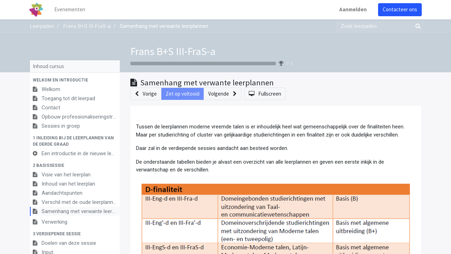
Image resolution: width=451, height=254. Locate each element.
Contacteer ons (399, 9)
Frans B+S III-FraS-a (173, 51)
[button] (75, 80)
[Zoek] (416, 26)
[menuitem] (70, 10)
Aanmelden (352, 9)
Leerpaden (42, 26)
